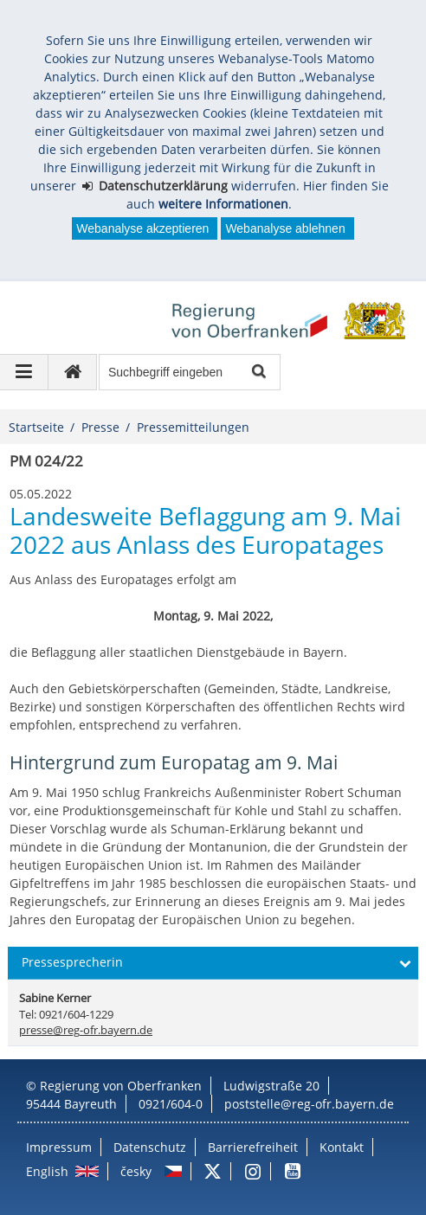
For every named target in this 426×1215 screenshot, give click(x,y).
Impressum (59, 1147)
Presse (100, 427)
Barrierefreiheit (253, 1147)
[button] (212, 963)
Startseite (36, 427)
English (47, 1171)
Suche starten (257, 372)
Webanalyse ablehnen (285, 228)
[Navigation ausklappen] (24, 372)
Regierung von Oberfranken (121, 1085)
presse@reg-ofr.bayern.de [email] (85, 1030)
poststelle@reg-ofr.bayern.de (309, 1104)
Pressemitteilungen (193, 427)
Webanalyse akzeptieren (142, 228)
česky (136, 1171)
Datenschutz (149, 1147)
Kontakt (342, 1147)
